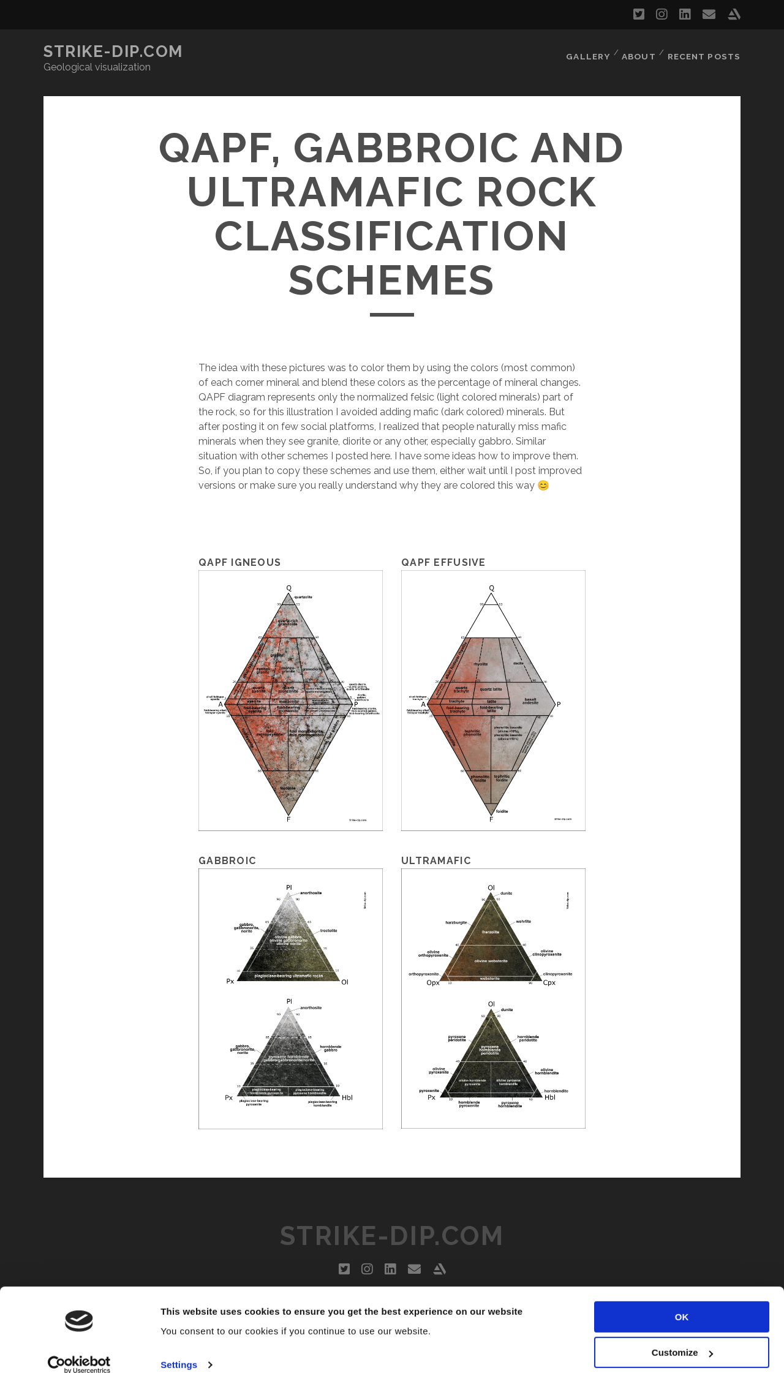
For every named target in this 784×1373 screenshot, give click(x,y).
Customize (682, 1336)
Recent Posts (705, 51)
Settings (178, 1349)
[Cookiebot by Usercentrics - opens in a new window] (79, 1349)
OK (682, 1301)
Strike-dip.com (113, 51)
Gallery (587, 51)
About (639, 51)
